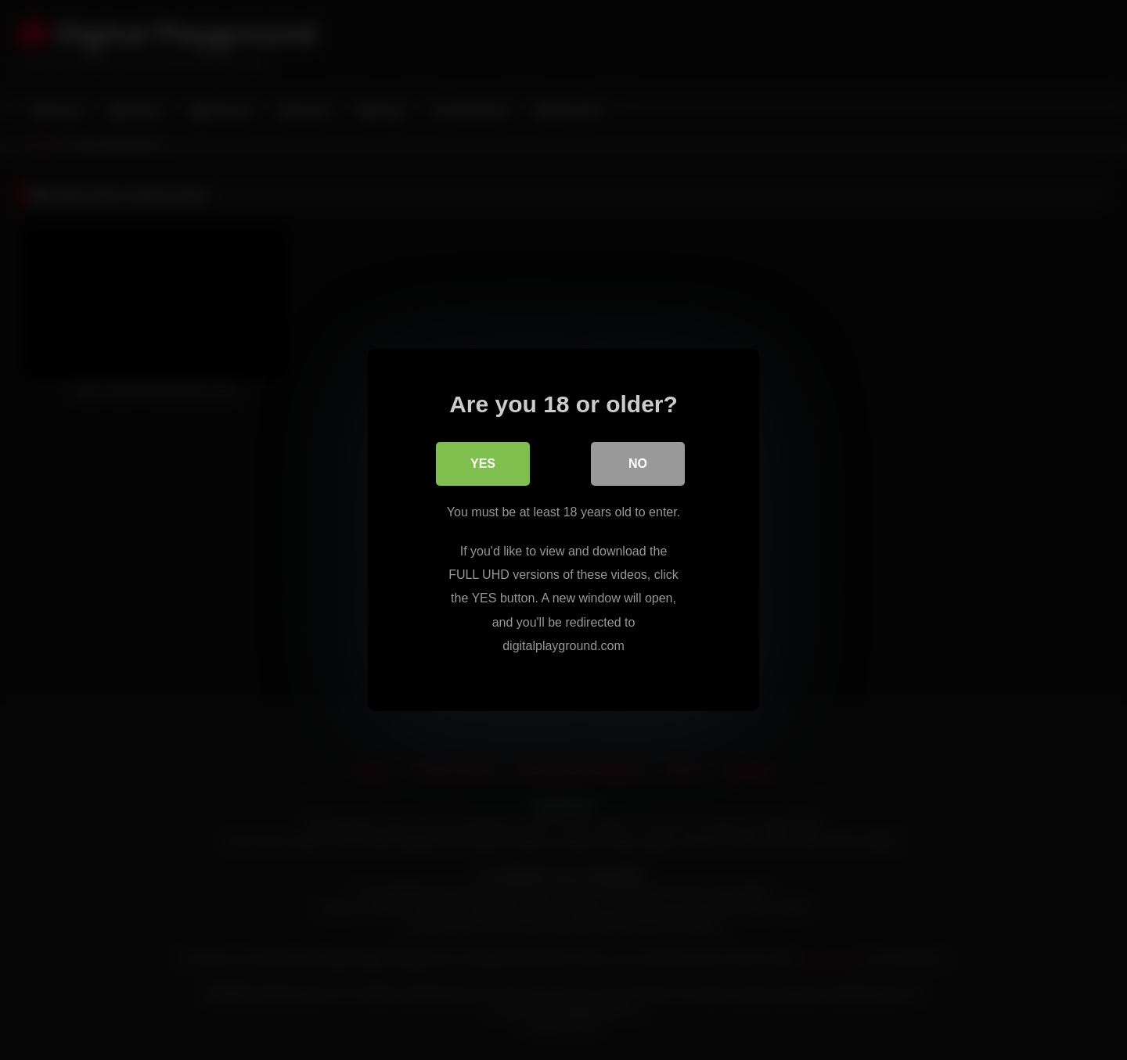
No (637, 463)
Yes (482, 463)
